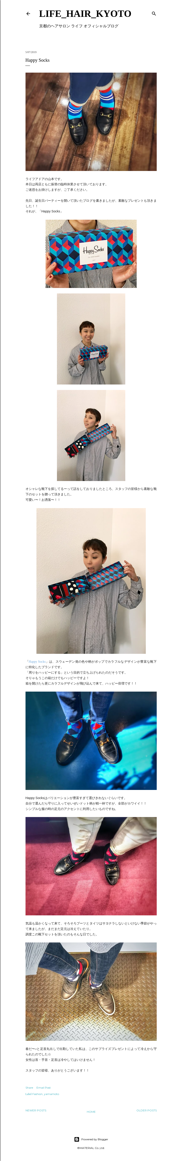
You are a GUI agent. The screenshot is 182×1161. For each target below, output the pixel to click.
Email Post (43, 1087)
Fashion (37, 1094)
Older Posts (146, 1110)
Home (91, 1111)
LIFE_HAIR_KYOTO (85, 13)
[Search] (154, 12)
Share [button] (29, 1087)
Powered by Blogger (91, 1139)
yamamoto (51, 1094)
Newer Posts (36, 1110)
